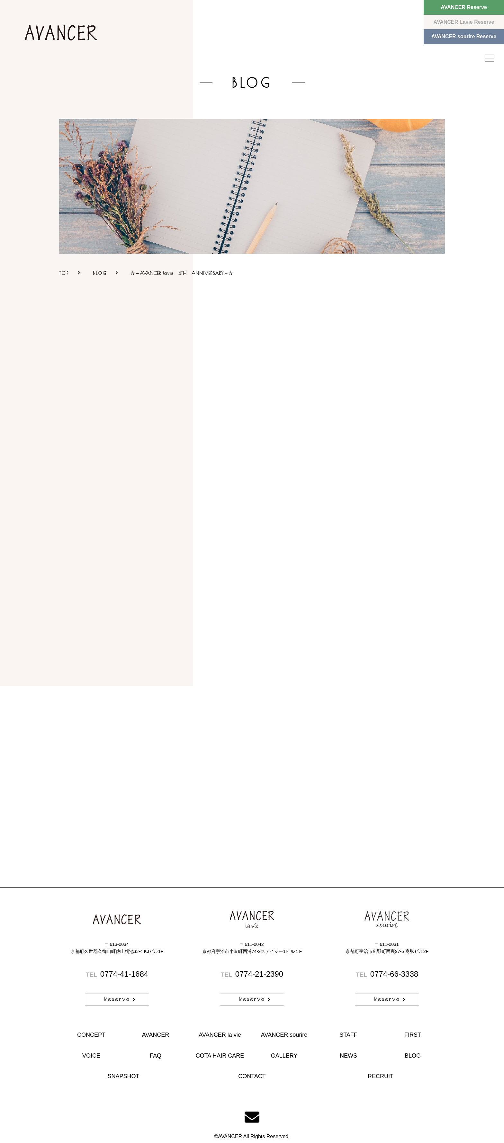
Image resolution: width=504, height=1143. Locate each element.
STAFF (348, 1035)
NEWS (348, 1055)
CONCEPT (91, 1035)
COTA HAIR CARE (220, 1055)
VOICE (91, 1055)
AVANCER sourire (284, 1035)
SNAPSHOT (123, 1076)
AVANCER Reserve (464, 7)
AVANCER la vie (220, 1035)
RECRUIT (380, 1076)
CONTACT (252, 1076)
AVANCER (155, 1035)
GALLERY (284, 1055)
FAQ (155, 1055)
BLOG (100, 273)
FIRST (412, 1035)
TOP (64, 273)
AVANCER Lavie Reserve (464, 22)
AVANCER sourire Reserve (463, 36)
